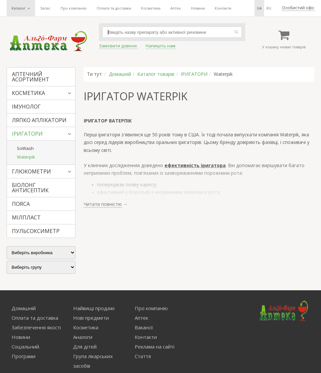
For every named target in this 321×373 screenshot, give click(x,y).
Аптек (175, 8)
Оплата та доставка (114, 8)
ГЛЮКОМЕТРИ (31, 171)
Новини (198, 8)
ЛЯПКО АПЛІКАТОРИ (39, 120)
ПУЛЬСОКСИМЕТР (36, 231)
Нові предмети (91, 317)
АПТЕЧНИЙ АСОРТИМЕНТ (30, 76)
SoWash (25, 148)
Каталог (21, 8)
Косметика (150, 8)
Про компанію (74, 8)
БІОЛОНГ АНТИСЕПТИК (30, 187)
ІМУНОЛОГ (26, 106)
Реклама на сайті (154, 346)
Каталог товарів (155, 74)
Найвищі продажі (94, 308)
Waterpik (26, 157)
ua (259, 8)
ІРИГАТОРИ (27, 133)
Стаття (143, 356)
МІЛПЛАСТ (26, 217)
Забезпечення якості (36, 327)
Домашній (120, 74)
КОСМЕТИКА (28, 93)
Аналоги (82, 337)
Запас (45, 8)
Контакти (223, 8)
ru (268, 8)
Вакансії (144, 327)
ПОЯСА (21, 204)
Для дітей (85, 346)
